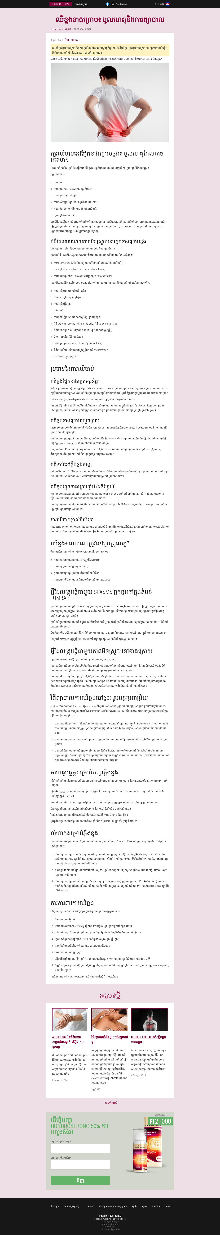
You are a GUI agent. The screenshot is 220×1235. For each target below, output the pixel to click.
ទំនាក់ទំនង (156, 1206)
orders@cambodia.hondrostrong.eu (110, 1219)
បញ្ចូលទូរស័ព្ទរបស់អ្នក (61, 1157)
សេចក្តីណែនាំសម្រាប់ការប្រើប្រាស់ (113, 1206)
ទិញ (80, 1181)
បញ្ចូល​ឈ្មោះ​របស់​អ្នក (61, 1141)
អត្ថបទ (144, 1206)
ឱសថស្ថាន (55, 1206)
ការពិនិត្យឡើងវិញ (71, 1206)
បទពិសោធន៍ (89, 1206)
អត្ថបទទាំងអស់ (110, 1102)
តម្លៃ (168, 1206)
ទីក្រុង (134, 1206)
